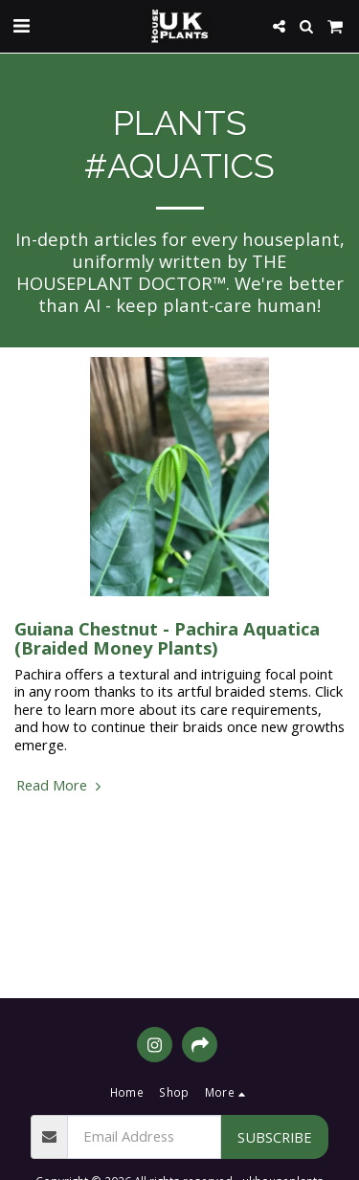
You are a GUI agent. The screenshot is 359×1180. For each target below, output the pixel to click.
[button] (21, 25)
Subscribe (274, 1137)
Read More (60, 784)
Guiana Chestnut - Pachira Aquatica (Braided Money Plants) (167, 637)
